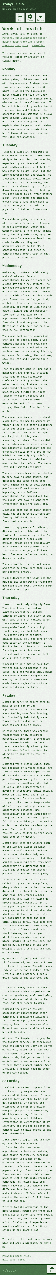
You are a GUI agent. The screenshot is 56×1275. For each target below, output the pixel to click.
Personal (8, 38)
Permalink (38, 45)
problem (39, 42)
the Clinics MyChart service (21, 750)
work (25, 45)
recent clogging (42, 444)
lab (30, 42)
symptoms (8, 45)
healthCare (19, 42)
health (6, 42)
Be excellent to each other (19, 9)
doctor (42, 38)
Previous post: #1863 (16, 1256)
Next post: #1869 (13, 1260)
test (18, 45)
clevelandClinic (26, 38)
